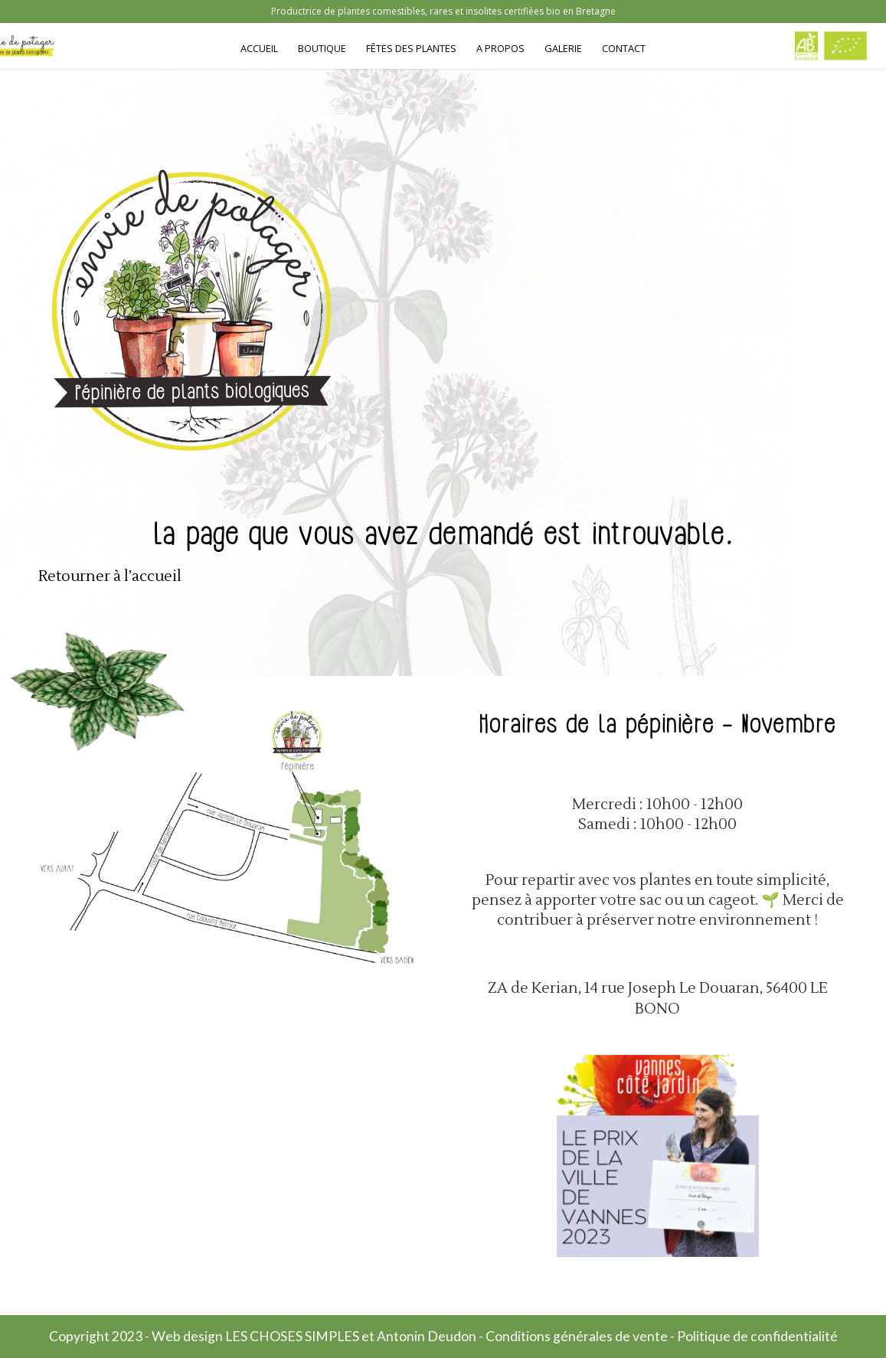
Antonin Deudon (426, 1336)
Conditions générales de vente (577, 1336)
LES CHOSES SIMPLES (292, 1336)
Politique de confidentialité (757, 1336)
